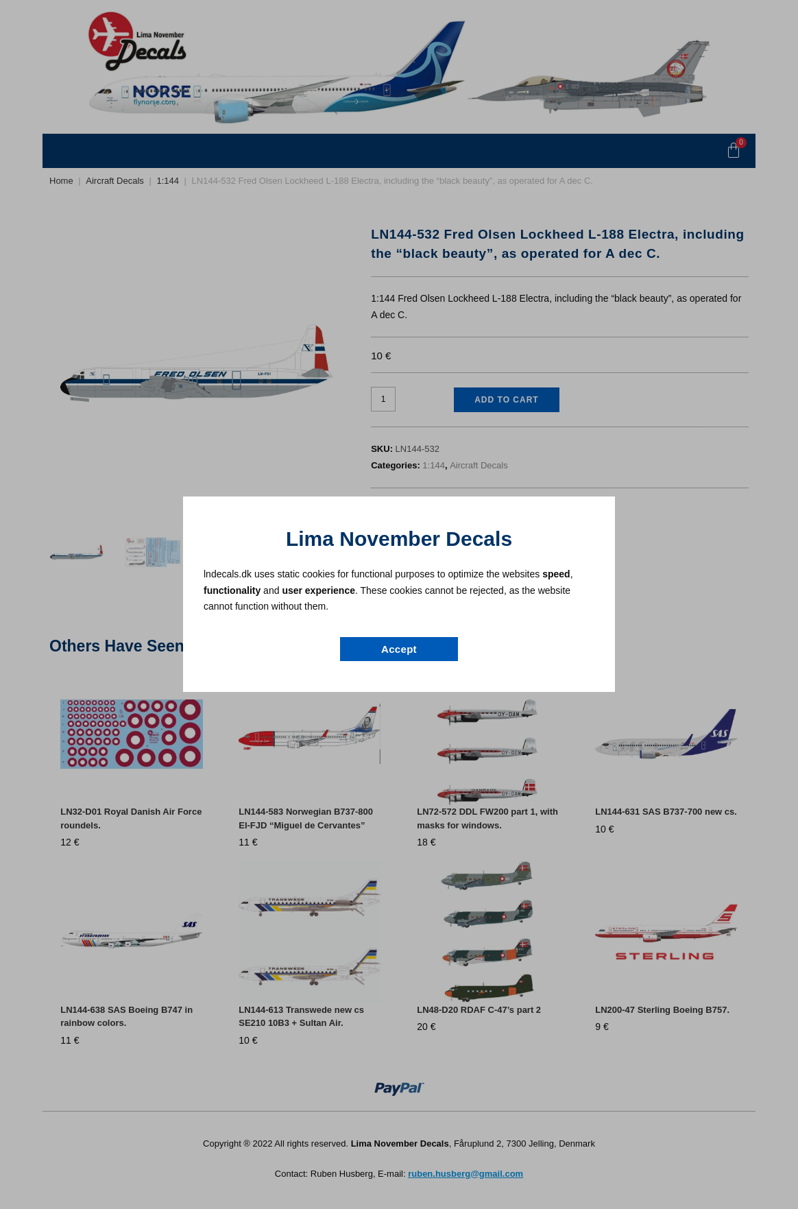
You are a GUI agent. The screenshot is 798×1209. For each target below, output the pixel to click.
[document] (399, 604)
